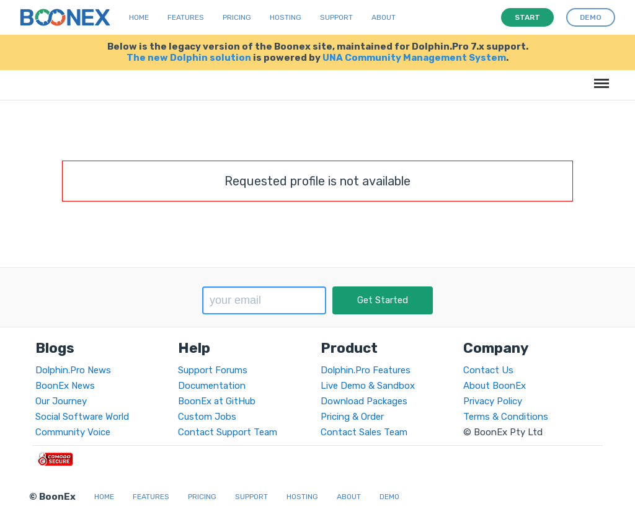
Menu (599, 77)
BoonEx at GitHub (216, 401)
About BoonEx (494, 385)
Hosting (285, 17)
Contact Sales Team (364, 432)
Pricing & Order (352, 416)
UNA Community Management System (414, 57)
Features (185, 17)
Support (336, 17)
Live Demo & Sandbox (368, 385)
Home (139, 17)
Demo (389, 496)
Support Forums (212, 370)
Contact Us (488, 370)
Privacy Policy (492, 401)
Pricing (237, 17)
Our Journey (61, 401)
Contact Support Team (227, 432)
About (383, 17)
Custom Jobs (207, 416)
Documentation (212, 385)
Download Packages (364, 401)
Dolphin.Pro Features (366, 370)
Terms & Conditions (505, 416)
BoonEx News (65, 385)
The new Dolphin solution (189, 57)
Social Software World (82, 416)
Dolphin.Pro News (73, 370)
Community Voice (72, 432)
